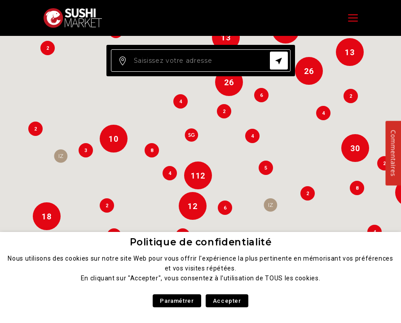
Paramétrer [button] (177, 300)
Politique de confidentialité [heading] (201, 242)
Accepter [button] (227, 300)
